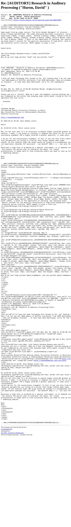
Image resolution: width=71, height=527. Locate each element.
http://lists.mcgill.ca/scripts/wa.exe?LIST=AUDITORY (37, 21)
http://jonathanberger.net (12, 138)
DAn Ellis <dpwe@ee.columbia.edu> (12, 514)
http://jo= (66, 427)
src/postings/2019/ (6, 511)
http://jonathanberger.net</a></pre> (50, 429)
